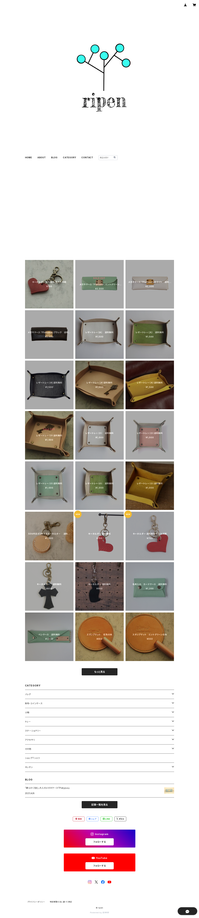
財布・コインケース (34, 703)
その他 (28, 749)
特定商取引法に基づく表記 (61, 902)
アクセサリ (30, 740)
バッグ (28, 694)
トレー (28, 721)
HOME (28, 157)
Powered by (99, 912)
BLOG (54, 157)
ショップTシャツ (32, 758)
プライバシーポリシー (36, 902)
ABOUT (41, 157)
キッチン (29, 767)
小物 (27, 712)
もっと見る (99, 671)
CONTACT (87, 157)
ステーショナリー (33, 730)
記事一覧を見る (99, 804)
